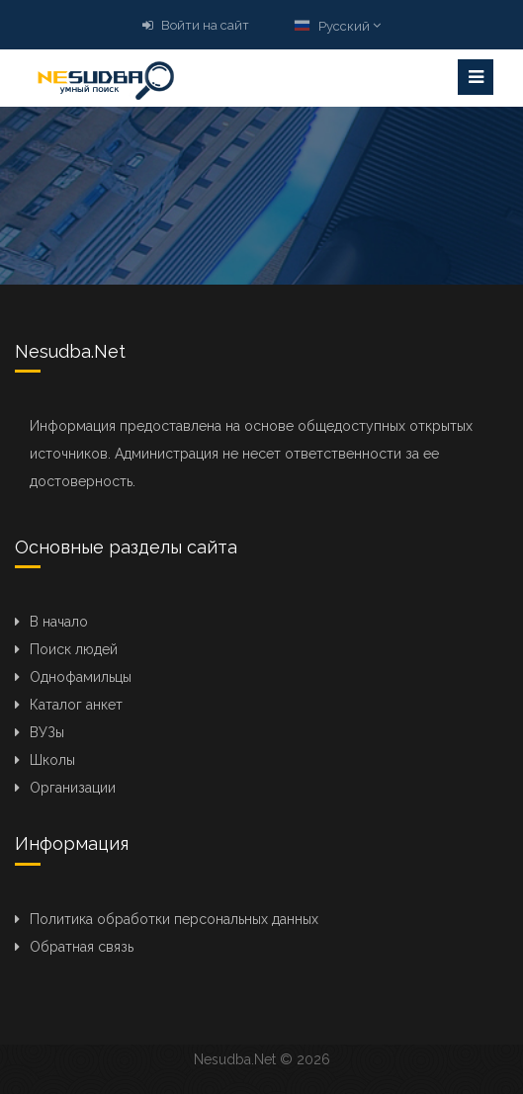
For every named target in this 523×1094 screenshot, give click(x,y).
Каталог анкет (76, 705)
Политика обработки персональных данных (174, 919)
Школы (52, 760)
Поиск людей (74, 649)
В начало (59, 622)
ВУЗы (47, 732)
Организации (73, 788)
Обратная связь (81, 947)
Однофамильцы (80, 677)
